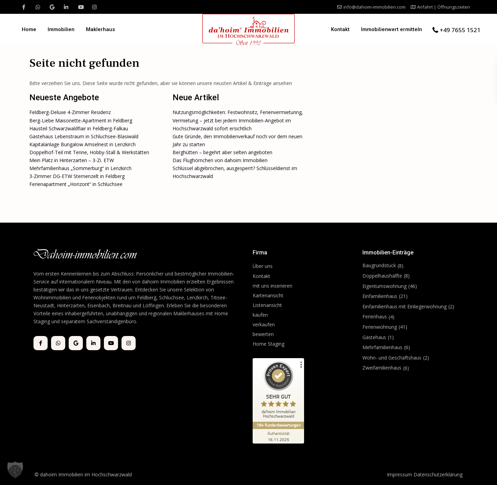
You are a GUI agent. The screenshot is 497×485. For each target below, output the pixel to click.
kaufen (260, 314)
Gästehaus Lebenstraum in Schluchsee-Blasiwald (83, 136)
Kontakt (340, 29)
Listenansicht (268, 305)
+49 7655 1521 (460, 30)
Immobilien (61, 29)
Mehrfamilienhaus (382, 347)
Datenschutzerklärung (437, 474)
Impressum (399, 474)
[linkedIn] (66, 7)
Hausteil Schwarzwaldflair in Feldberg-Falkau (78, 128)
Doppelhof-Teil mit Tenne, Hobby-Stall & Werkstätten (89, 152)
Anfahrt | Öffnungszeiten (443, 7)
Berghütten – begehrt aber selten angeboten (222, 152)
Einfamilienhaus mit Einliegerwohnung (404, 306)
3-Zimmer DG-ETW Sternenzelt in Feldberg (77, 176)
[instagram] (94, 7)
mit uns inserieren (272, 285)
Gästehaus (374, 337)
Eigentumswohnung (384, 286)
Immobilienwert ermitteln (391, 29)
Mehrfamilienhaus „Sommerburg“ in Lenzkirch (80, 168)
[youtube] (80, 7)
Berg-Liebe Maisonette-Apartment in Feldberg (80, 120)
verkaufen (264, 324)
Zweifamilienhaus (381, 367)
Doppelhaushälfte (382, 275)
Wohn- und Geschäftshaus (391, 357)
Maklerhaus (100, 29)
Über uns (263, 266)
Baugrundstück (379, 265)
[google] (52, 7)
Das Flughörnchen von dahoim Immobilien (220, 160)
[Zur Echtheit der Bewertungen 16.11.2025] (278, 436)
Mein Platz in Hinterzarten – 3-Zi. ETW (71, 160)
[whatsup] (38, 7)
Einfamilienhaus (379, 296)
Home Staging (268, 344)
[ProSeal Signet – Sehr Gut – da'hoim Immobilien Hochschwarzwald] (278, 391)
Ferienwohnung (379, 327)
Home (29, 29)
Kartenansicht (268, 295)
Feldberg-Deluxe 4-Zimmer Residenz (70, 112)
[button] (15, 470)
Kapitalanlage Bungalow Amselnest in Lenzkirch (82, 144)
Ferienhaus (374, 316)
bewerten (263, 334)
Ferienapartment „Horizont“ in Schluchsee (76, 184)
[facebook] (24, 7)
